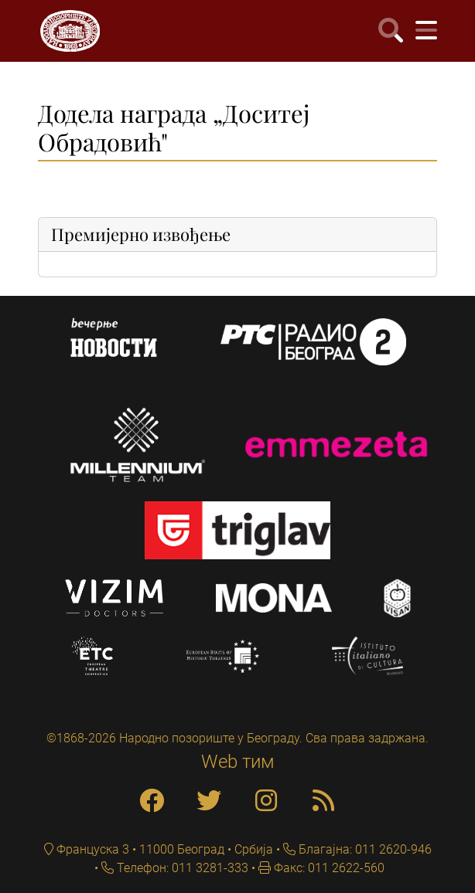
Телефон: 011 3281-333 (181, 868)
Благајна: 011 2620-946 (364, 849)
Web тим (238, 761)
